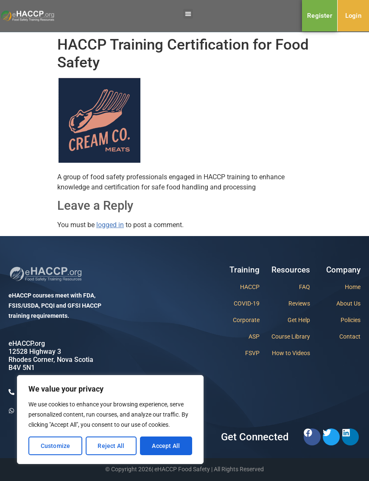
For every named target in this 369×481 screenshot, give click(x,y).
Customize (55, 445)
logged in (110, 225)
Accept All (166, 445)
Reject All (111, 445)
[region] (110, 419)
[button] (188, 14)
